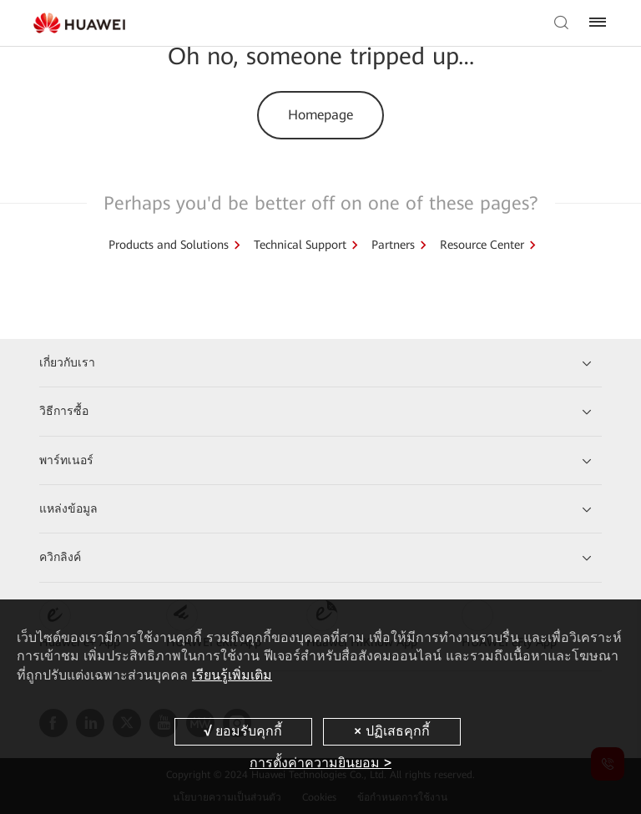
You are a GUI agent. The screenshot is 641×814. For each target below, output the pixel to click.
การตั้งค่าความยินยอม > (320, 763)
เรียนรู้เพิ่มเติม (232, 675)
